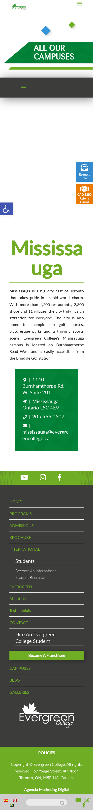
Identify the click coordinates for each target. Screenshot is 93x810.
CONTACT (18, 622)
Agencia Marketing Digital (46, 789)
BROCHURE (20, 537)
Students (25, 561)
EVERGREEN (20, 586)
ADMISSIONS (21, 525)
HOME (15, 501)
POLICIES (46, 752)
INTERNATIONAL (24, 549)
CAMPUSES (20, 668)
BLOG (14, 680)
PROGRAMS (20, 513)
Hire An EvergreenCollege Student (35, 637)
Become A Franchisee (46, 655)
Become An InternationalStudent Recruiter (36, 574)
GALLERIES (19, 692)
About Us (17, 598)
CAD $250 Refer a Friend (84, 194)
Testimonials (20, 610)
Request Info (84, 172)
